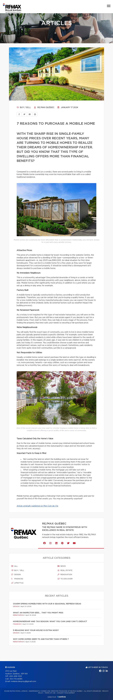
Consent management (66, 693)
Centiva (61, 697)
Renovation (65, 574)
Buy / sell (24, 107)
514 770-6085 (16, 679)
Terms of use (50, 693)
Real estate (65, 570)
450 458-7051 (15, 676)
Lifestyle (17, 583)
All (14, 566)
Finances (17, 579)
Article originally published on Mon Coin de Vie (37, 506)
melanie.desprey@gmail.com (23, 681)
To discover (65, 579)
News (62, 566)
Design (16, 574)
